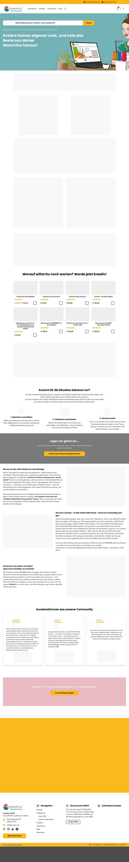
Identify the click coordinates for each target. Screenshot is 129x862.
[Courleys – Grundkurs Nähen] (112, 303)
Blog (60, 8)
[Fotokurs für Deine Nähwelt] (25, 287)
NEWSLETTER (122, 2)
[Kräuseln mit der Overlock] (51, 287)
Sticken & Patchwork (46, 819)
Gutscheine (51, 8)
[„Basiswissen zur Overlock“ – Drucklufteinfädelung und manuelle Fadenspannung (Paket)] (34, 335)
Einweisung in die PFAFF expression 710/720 (103, 324)
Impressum (122, 844)
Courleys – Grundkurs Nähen (103, 296)
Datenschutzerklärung (110, 844)
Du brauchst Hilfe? (109, 2)
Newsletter (41, 832)
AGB (90, 844)
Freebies (42, 8)
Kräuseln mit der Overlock (51, 296)
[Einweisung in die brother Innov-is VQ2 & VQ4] (77, 314)
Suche (88, 23)
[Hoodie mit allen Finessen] (77, 287)
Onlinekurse (32, 8)
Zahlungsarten (97, 844)
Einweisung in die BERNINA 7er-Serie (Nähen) (51, 324)
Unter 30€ (42, 816)
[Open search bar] (65, 9)
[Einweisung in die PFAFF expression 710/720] (103, 314)
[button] (124, 8)
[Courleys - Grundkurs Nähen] (103, 287)
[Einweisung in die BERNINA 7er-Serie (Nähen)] (51, 314)
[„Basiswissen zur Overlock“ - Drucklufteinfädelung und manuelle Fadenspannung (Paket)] (25, 314)
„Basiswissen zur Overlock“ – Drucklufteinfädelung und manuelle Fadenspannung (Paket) (25, 325)
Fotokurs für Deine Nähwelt (25, 296)
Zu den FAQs (73, 822)
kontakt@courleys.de (92, 2)
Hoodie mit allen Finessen (77, 296)
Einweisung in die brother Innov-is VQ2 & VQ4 (77, 324)
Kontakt (39, 810)
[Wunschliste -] (118, 9)
